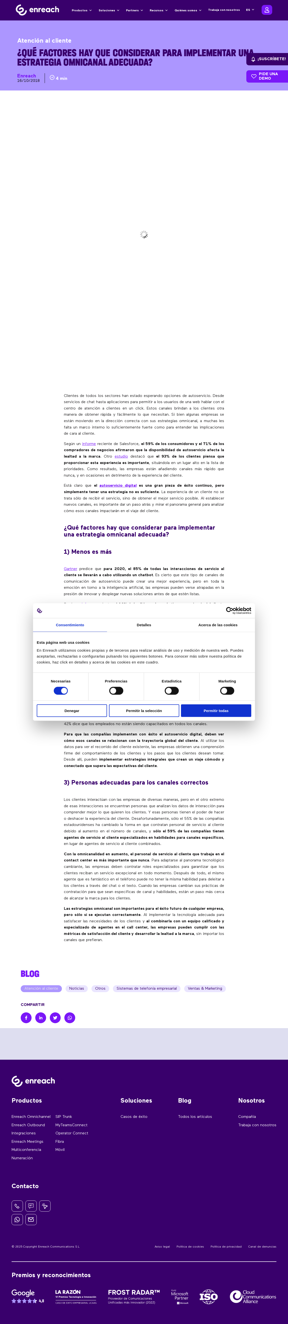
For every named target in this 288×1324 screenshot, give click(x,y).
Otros (100, 989)
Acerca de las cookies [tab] (218, 625)
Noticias (76, 989)
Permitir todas (216, 710)
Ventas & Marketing (205, 989)
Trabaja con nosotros (224, 10)
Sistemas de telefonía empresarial (147, 989)
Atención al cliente (41, 989)
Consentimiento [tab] (70, 625)
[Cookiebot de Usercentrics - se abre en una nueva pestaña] (229, 610)
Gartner (70, 569)
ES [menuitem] (248, 10)
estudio (121, 457)
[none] (250, 10)
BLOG (30, 973)
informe (89, 444)
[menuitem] (250, 10)
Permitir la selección (144, 710)
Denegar (71, 710)
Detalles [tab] (144, 625)
